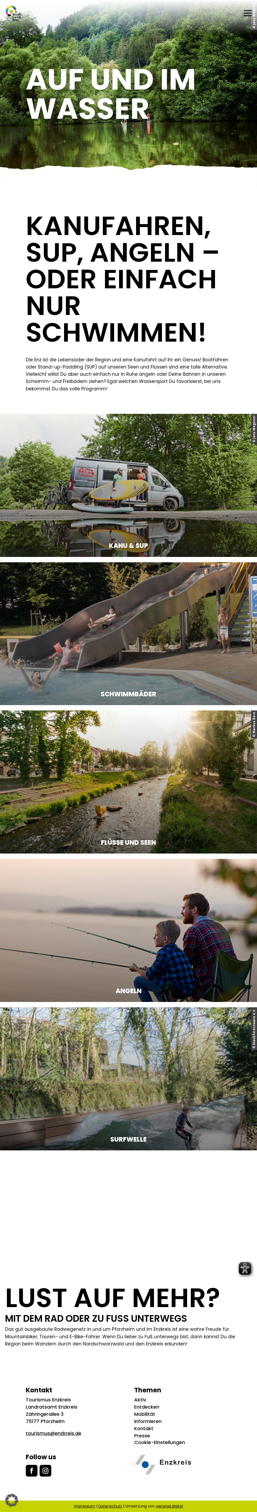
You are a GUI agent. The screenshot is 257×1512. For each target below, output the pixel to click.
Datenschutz (110, 1506)
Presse (142, 1435)
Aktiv (140, 1399)
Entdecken (146, 1407)
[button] (11, 1500)
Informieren (148, 1421)
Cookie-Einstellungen (159, 1442)
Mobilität (144, 1414)
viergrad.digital (169, 1506)
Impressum (84, 1506)
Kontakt (143, 1428)
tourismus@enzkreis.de (53, 1433)
